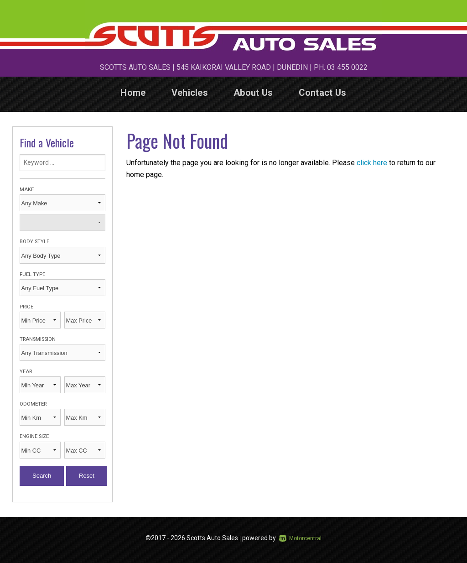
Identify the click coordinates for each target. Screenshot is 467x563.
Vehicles (189, 92)
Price (26, 307)
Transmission (38, 339)
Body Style (34, 242)
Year (26, 372)
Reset (86, 475)
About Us (253, 92)
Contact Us (323, 92)
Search (41, 475)
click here (372, 162)
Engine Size (34, 436)
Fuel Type (32, 274)
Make (27, 190)
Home (132, 92)
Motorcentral (300, 538)
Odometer (33, 404)
